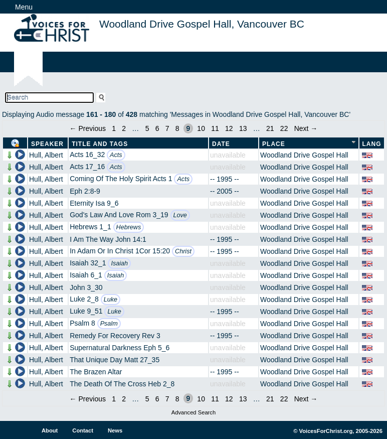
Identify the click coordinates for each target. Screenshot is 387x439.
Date (221, 144)
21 (270, 128)
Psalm (109, 323)
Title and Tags (100, 144)
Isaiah (119, 263)
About (50, 430)
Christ (183, 251)
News (115, 430)
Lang (371, 144)
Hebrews (128, 227)
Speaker (47, 144)
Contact (82, 430)
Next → (306, 128)
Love (180, 215)
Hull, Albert (46, 155)
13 (243, 128)
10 (201, 128)
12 (229, 128)
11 (215, 128)
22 (284, 128)
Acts (116, 155)
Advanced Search (193, 412)
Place (273, 144)
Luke (110, 299)
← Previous (88, 128)
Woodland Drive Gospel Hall (304, 155)
